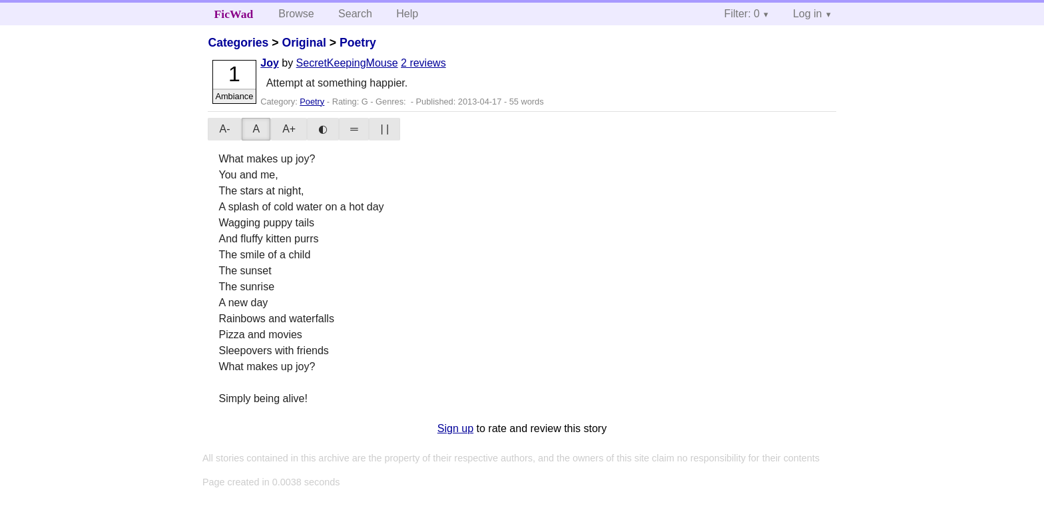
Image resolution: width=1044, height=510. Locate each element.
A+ (289, 128)
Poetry (358, 42)
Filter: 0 (742, 13)
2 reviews (423, 63)
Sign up (455, 428)
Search (355, 13)
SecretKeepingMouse (347, 63)
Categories (238, 42)
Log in (807, 13)
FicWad (234, 14)
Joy (269, 63)
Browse (296, 13)
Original (304, 42)
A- (224, 128)
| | (384, 128)
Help (407, 13)
